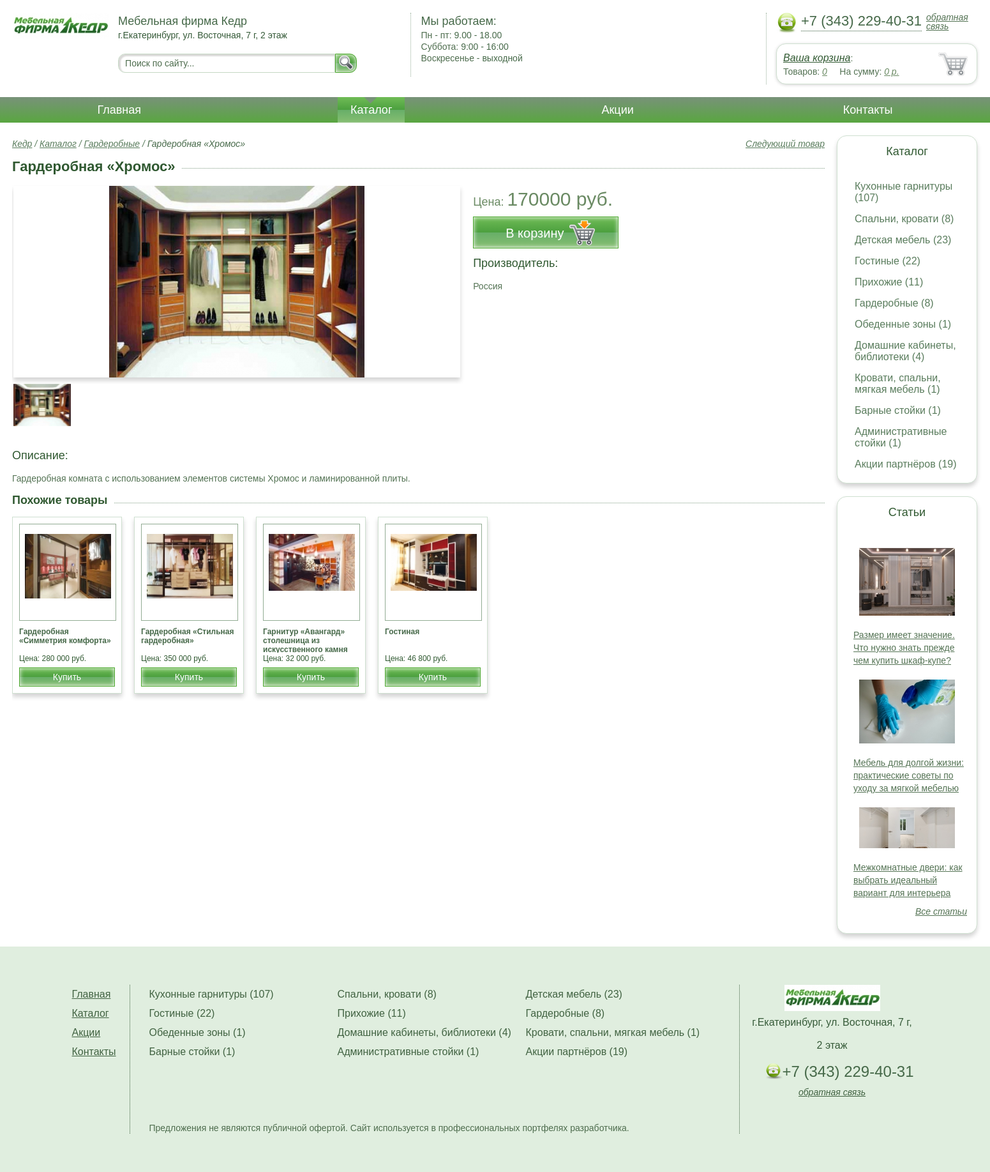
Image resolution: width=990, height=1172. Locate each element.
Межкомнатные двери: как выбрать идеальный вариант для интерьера (908, 880)
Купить (67, 677)
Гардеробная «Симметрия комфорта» (65, 636)
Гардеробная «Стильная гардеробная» (187, 636)
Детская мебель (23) (903, 239)
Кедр (22, 144)
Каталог (371, 109)
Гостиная (402, 631)
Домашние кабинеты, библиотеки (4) (905, 351)
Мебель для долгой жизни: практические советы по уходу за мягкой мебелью (908, 775)
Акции (617, 109)
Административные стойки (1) (901, 437)
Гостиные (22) (887, 260)
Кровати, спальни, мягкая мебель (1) (898, 383)
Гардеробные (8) (894, 303)
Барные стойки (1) (898, 410)
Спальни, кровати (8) (904, 218)
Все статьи (941, 911)
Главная (120, 109)
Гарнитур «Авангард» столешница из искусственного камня (305, 640)
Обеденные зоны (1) (903, 324)
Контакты (868, 109)
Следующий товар (785, 144)
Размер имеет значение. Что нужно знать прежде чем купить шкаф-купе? (904, 648)
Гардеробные (112, 144)
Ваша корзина (816, 57)
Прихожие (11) (889, 282)
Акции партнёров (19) (906, 464)
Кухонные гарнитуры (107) (211, 994)
